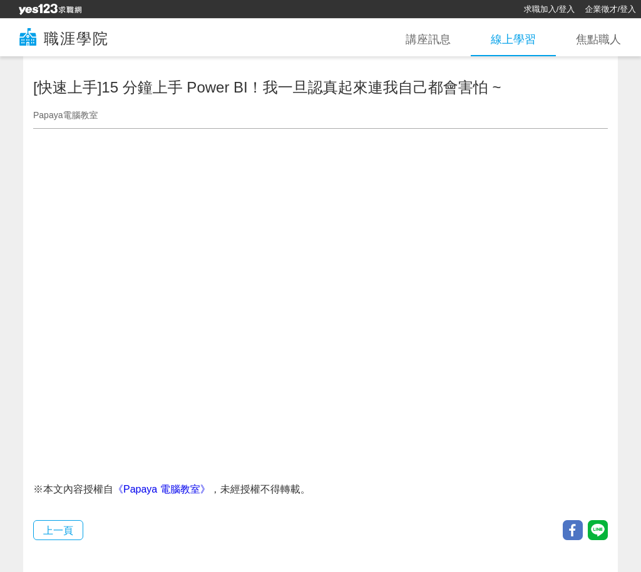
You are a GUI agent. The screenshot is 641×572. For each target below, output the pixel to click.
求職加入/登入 (549, 9)
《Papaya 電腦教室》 (161, 489)
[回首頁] (50, 9)
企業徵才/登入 (610, 9)
